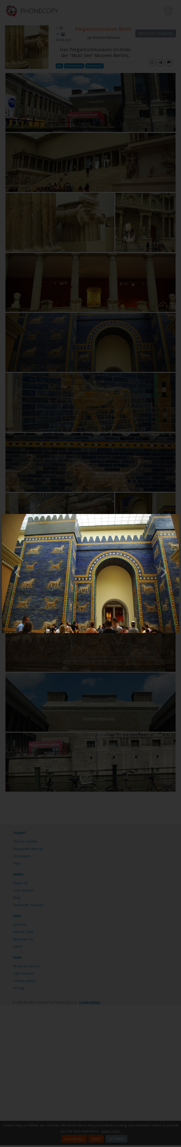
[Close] (178, 515)
